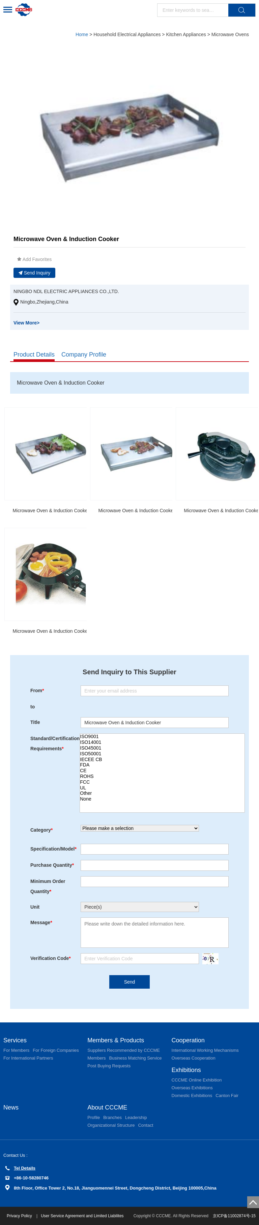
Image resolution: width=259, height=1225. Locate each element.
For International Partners (28, 1058)
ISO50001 (162, 754)
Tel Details (20, 1168)
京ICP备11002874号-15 (234, 1216)
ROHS (162, 776)
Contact (145, 1125)
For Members (16, 1050)
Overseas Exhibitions (192, 1087)
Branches (112, 1117)
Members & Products (115, 1040)
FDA (162, 765)
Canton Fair (226, 1095)
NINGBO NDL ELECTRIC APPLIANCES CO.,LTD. (66, 291)
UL (162, 788)
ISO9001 (162, 736)
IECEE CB (162, 759)
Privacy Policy (20, 1216)
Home (82, 34)
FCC (162, 782)
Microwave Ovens (230, 34)
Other (162, 793)
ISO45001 (162, 748)
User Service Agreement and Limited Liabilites (82, 1216)
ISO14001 (162, 742)
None (162, 799)
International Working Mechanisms (205, 1050)
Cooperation (188, 1040)
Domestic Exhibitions (192, 1095)
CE (162, 771)
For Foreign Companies (56, 1050)
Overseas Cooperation (193, 1058)
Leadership (136, 1117)
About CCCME (107, 1107)
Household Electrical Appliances (127, 34)
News (11, 1107)
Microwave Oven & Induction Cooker (50, 510)
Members (96, 1058)
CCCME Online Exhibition (197, 1080)
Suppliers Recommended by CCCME (123, 1050)
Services (15, 1040)
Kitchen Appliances (186, 34)
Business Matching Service (135, 1058)
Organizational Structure (111, 1125)
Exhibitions (186, 1070)
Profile (93, 1117)
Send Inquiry (35, 273)
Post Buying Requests (109, 1065)
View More (26, 322)
